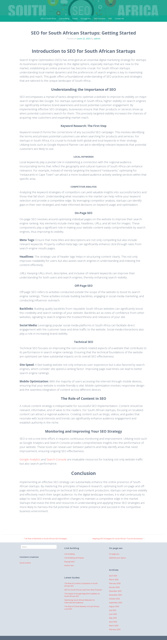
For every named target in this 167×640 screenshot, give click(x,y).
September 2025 (115, 602)
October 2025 (114, 599)
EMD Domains (99, 18)
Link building (64, 18)
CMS (110, 18)
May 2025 (113, 618)
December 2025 (115, 591)
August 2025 (114, 606)
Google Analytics (30, 459)
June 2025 (113, 614)
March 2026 (113, 579)
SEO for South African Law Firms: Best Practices (83, 590)
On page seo (86, 18)
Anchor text (69, 565)
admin (97, 38)
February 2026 (115, 583)
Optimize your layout (117, 558)
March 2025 (113, 625)
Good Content (25, 563)
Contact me (119, 18)
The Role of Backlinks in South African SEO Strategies (44, 538)
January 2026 (114, 587)
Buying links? (69, 561)
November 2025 (115, 595)
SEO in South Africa (48, 18)
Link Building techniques (74, 558)
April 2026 (113, 576)
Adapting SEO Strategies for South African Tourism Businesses (118, 538)
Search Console (56, 459)
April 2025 (113, 622)
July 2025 (112, 610)
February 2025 (115, 629)
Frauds (75, 18)
